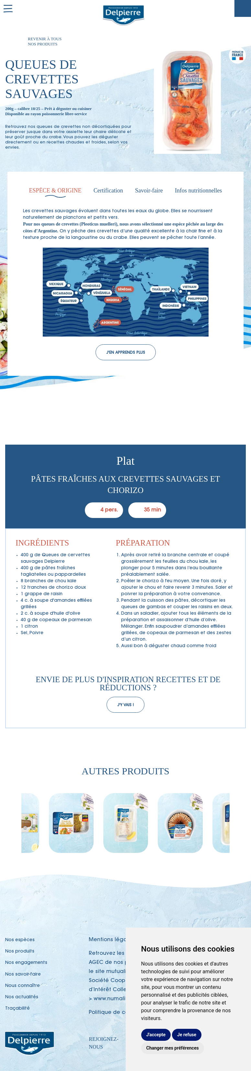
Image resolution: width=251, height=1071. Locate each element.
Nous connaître (22, 986)
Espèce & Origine (55, 190)
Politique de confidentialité (124, 1012)
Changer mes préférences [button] (172, 1048)
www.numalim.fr (115, 999)
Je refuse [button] (186, 1034)
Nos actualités (21, 997)
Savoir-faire (149, 190)
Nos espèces (20, 940)
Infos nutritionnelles (198, 190)
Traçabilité (242, 8)
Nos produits (19, 951)
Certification (108, 190)
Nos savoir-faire (23, 974)
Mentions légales (112, 939)
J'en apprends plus (125, 353)
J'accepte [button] (156, 1034)
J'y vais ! (125, 705)
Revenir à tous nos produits (45, 41)
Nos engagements (26, 963)
